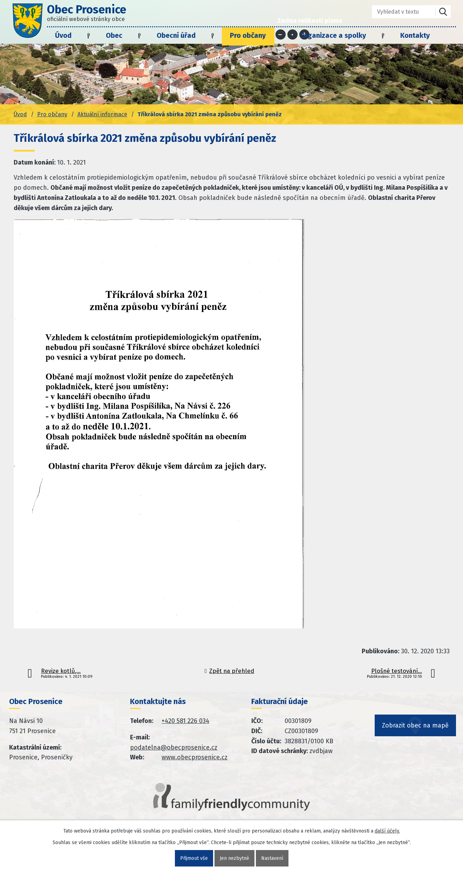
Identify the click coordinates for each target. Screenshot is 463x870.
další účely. (387, 831)
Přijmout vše (194, 858)
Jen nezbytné (234, 858)
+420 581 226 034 (185, 721)
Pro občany (248, 35)
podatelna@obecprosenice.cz (173, 747)
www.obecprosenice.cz (194, 757)
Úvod (63, 35)
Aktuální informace (102, 114)
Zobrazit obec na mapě (415, 725)
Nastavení (272, 858)
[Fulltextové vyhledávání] (398, 11)
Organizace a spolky (333, 35)
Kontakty (415, 35)
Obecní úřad (176, 35)
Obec (114, 35)
